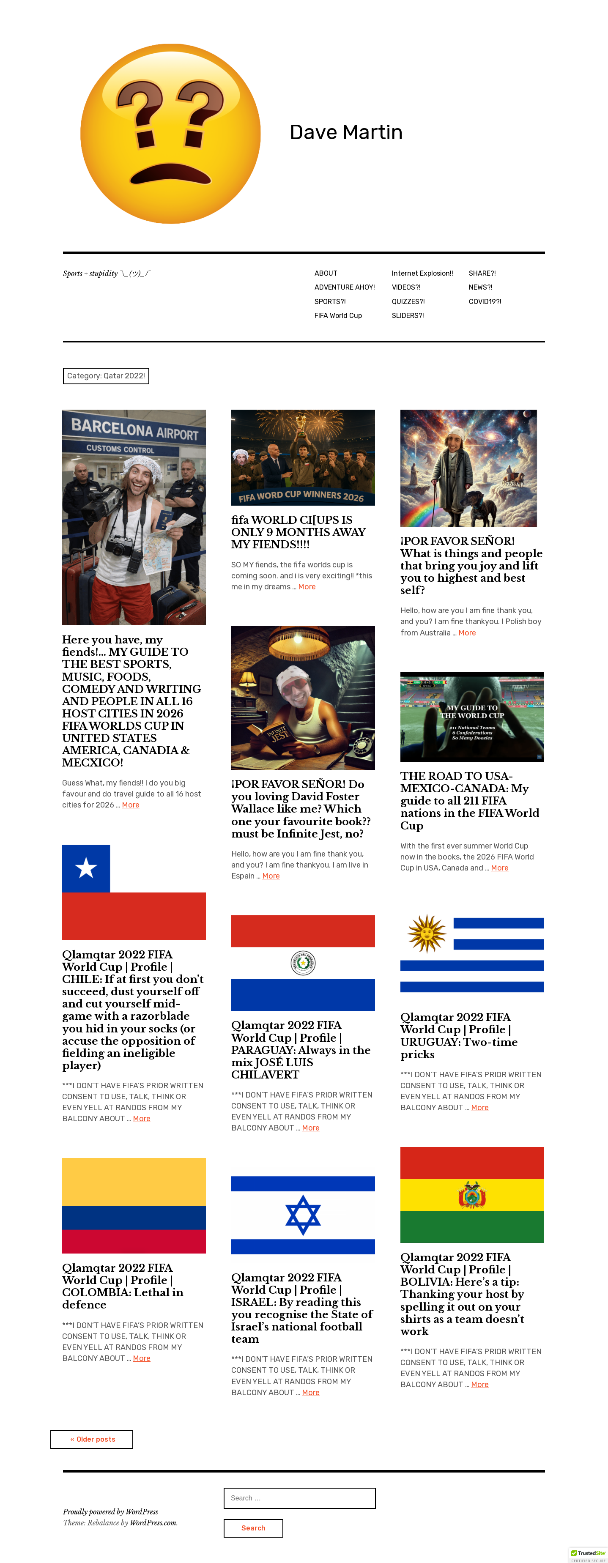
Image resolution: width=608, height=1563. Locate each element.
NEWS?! (481, 287)
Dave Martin (346, 132)
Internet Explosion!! (422, 273)
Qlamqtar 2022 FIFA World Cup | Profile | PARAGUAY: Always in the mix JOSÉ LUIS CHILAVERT (301, 1050)
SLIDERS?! (408, 316)
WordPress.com (153, 1523)
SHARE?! (482, 273)
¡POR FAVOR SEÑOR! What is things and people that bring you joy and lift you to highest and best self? (471, 566)
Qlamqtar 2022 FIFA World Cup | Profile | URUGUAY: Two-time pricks (459, 1035)
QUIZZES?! (408, 302)
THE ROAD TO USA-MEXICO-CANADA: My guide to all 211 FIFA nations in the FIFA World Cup (470, 801)
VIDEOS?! (406, 287)
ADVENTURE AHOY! (345, 287)
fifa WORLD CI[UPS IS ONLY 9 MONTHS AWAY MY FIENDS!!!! (298, 532)
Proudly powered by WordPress (110, 1512)
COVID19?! (485, 302)
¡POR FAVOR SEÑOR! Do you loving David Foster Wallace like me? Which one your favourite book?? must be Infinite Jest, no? (301, 809)
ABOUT (326, 273)
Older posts (96, 1439)
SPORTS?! (330, 302)
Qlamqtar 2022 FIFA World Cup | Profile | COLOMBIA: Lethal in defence (122, 1286)
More (131, 805)
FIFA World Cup (338, 316)
